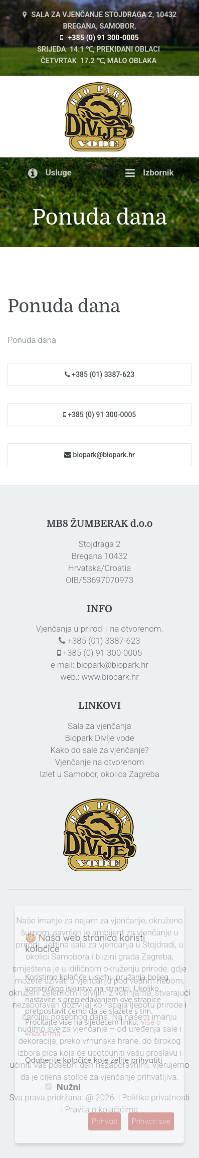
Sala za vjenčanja (99, 726)
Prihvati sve (151, 1121)
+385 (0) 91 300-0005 (99, 38)
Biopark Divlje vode (99, 738)
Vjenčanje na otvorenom (99, 762)
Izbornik (149, 172)
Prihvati (104, 1121)
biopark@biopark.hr (99, 455)
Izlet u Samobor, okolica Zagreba (99, 774)
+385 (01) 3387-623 (99, 375)
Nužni (68, 1086)
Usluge (50, 172)
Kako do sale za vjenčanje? (99, 750)
